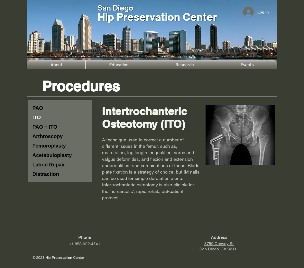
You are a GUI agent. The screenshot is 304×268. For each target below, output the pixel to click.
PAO (37, 108)
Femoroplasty (49, 146)
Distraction (45, 174)
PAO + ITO (44, 127)
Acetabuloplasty (52, 155)
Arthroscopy (47, 136)
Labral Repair (48, 164)
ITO (36, 117)
